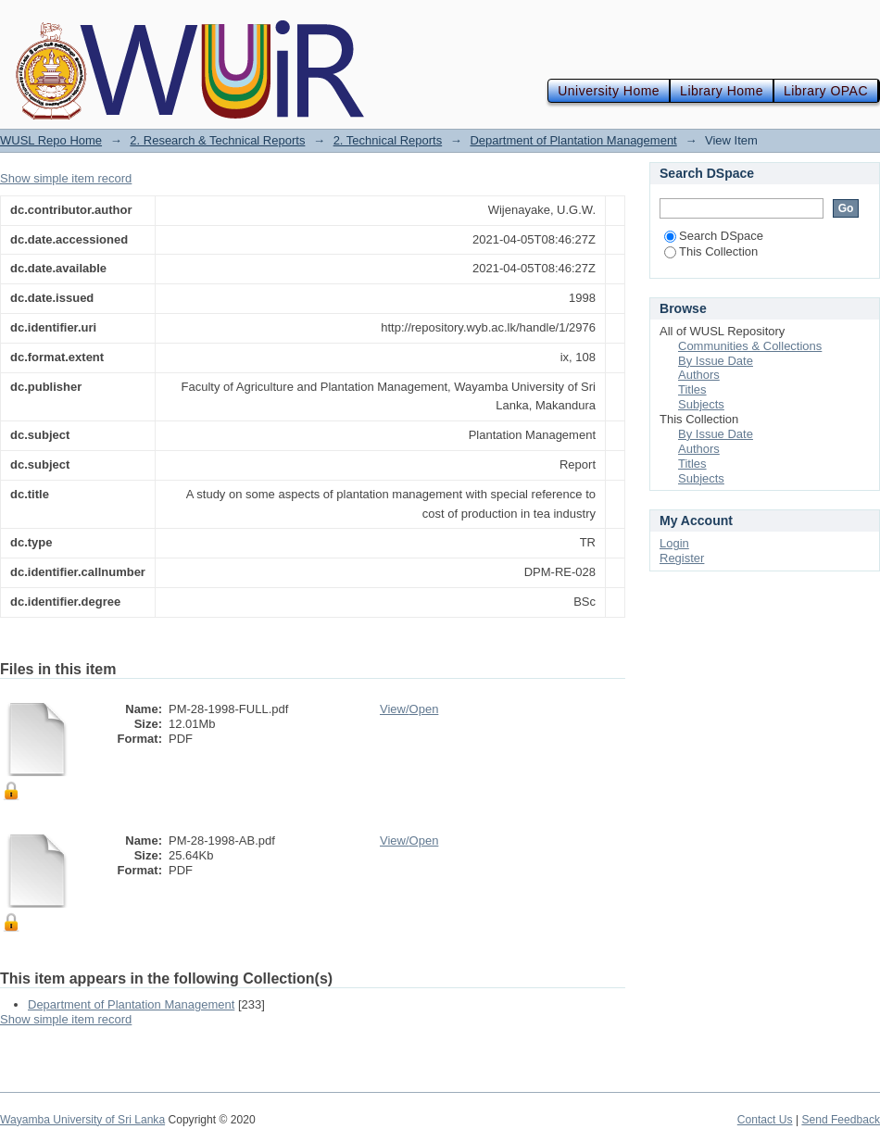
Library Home (721, 90)
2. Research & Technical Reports (217, 140)
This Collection (711, 251)
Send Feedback (840, 1119)
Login (674, 543)
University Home (609, 90)
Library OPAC (826, 90)
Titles (692, 389)
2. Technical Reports (388, 140)
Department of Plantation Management (573, 140)
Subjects (701, 404)
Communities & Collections (750, 346)
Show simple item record (66, 178)
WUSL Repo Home (51, 140)
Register (682, 558)
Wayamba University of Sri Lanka (82, 1119)
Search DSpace (713, 236)
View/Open (409, 709)
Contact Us (765, 1119)
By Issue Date (715, 361)
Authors (699, 375)
